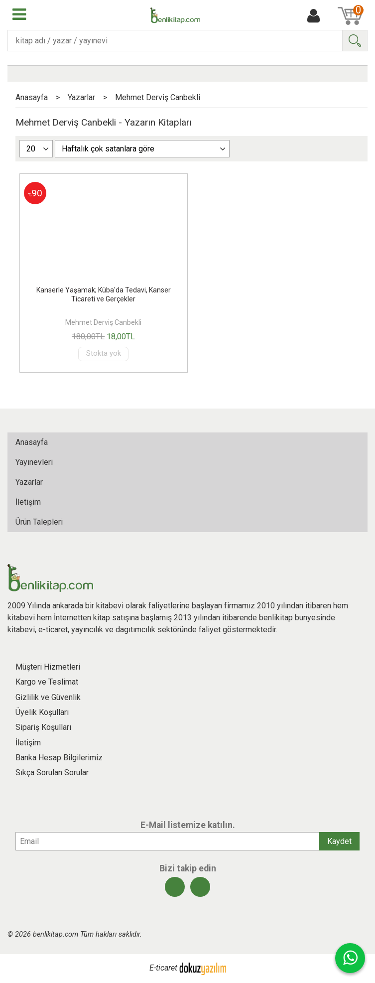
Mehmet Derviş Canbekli (103, 322)
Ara (354, 40)
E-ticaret (163, 968)
